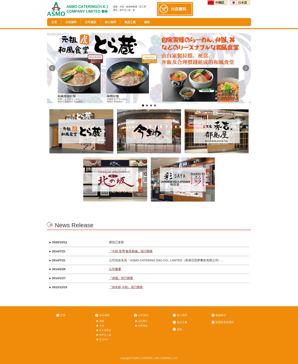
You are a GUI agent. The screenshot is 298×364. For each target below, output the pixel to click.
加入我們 (110, 22)
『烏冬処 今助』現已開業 (126, 287)
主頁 (54, 22)
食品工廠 (130, 22)
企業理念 (143, 325)
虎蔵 (101, 321)
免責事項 (221, 315)
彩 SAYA (103, 339)
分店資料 (71, 22)
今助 (101, 325)
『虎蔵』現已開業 (121, 278)
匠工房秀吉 (105, 330)
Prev (52, 68)
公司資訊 (90, 22)
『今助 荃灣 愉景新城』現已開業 (131, 251)
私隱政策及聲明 (225, 322)
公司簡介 (143, 321)
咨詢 (147, 22)
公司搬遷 (115, 269)
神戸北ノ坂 (105, 335)
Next (246, 68)
